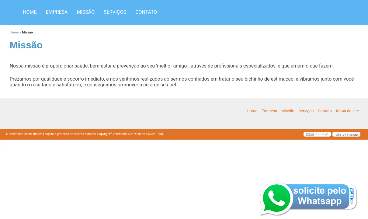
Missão (86, 12)
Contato (146, 12)
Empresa (57, 12)
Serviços (115, 12)
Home (29, 12)
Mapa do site (347, 111)
